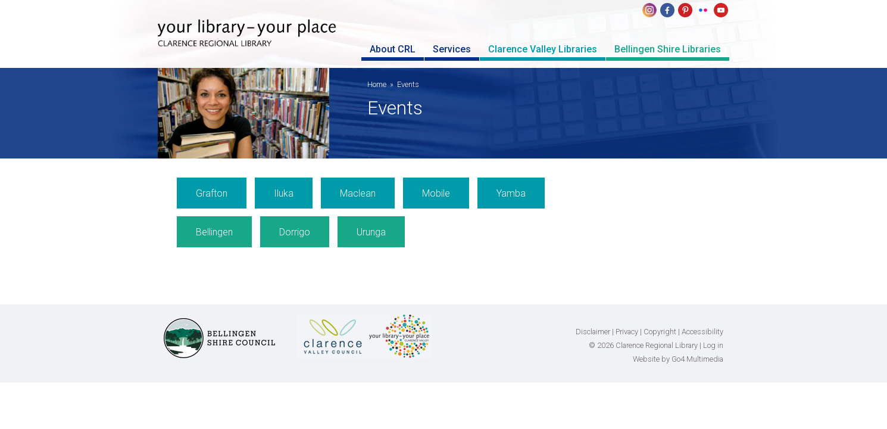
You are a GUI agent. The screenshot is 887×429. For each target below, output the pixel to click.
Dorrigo (294, 232)
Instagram (649, 10)
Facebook (667, 10)
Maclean (358, 193)
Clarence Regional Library (247, 43)
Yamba (511, 193)
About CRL (393, 49)
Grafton (211, 193)
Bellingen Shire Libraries (667, 49)
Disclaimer (593, 331)
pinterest (685, 10)
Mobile (436, 193)
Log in (713, 345)
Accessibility (702, 331)
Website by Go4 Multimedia (678, 359)
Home (376, 84)
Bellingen (214, 232)
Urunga (371, 232)
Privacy (627, 331)
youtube (721, 10)
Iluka (283, 193)
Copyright (660, 331)
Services (452, 49)
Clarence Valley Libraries (542, 49)
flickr (703, 10)
